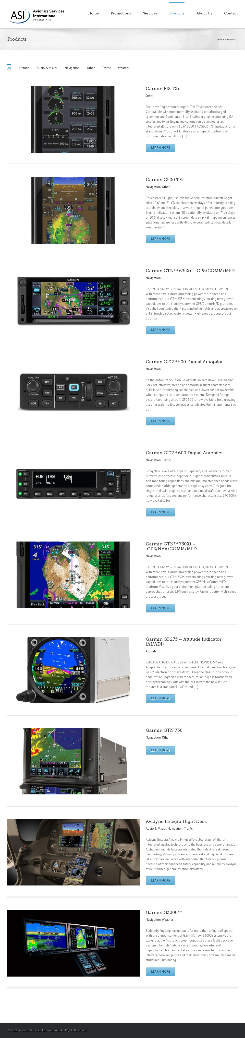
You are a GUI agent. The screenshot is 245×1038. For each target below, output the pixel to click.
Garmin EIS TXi (162, 88)
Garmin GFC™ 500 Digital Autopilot (184, 361)
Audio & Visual (47, 68)
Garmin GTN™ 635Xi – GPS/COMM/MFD (190, 270)
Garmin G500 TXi (165, 179)
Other (91, 68)
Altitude (24, 68)
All (9, 68)
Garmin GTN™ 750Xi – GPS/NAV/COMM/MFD (171, 546)
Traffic (106, 68)
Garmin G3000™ (164, 912)
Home (93, 13)
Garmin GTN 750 (164, 730)
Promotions (121, 13)
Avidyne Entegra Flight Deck (176, 821)
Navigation (72, 68)
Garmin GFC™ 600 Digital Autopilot (184, 452)
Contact (231, 13)
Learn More (160, 148)
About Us (204, 13)
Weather (123, 68)
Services (150, 13)
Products (176, 13)
